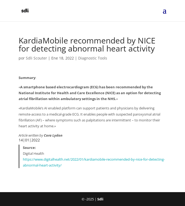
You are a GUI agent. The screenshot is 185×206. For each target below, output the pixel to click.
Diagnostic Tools (92, 58)
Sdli (100, 199)
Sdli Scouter (36, 58)
